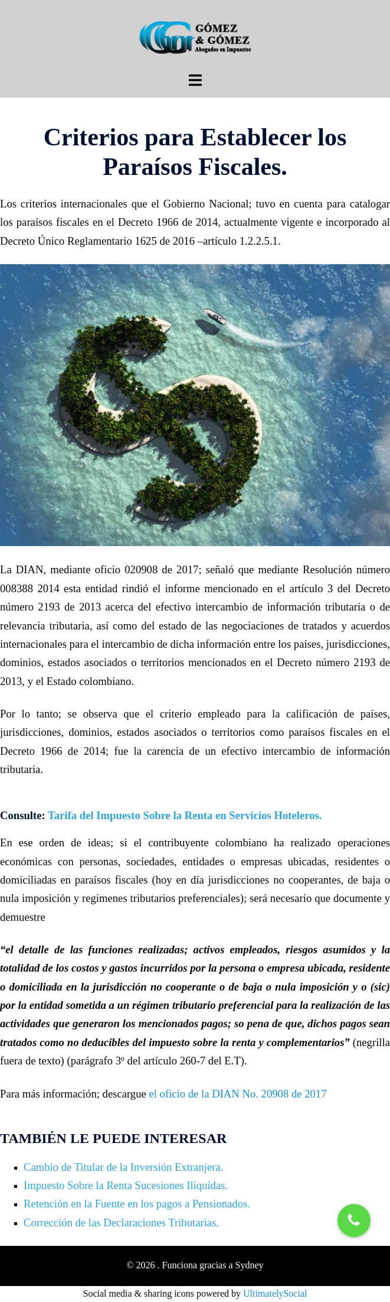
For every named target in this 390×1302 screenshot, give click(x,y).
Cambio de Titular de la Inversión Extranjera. (123, 1167)
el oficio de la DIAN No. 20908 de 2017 (237, 1093)
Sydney (249, 1265)
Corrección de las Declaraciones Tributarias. (121, 1222)
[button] (354, 1220)
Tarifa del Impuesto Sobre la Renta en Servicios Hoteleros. (185, 815)
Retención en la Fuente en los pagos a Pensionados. (137, 1203)
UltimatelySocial (275, 1293)
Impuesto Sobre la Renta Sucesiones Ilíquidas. (126, 1185)
